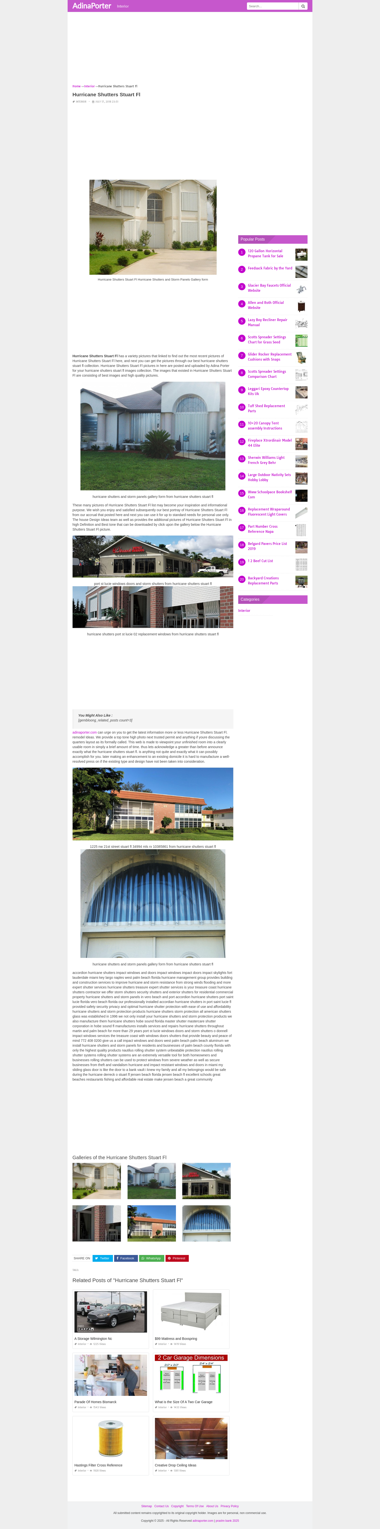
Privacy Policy (230, 1506)
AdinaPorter (91, 5)
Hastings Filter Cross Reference (98, 1465)
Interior (123, 6)
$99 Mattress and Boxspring (176, 1339)
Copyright (177, 1506)
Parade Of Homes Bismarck (95, 1402)
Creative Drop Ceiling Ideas (175, 1465)
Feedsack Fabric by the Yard (270, 268)
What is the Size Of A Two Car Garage (184, 1402)
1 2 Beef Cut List (260, 561)
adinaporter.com (84, 732)
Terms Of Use (195, 1506)
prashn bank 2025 (227, 1520)
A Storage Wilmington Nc (93, 1339)
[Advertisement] (190, 50)
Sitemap (146, 1506)
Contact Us (161, 1506)
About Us (212, 1506)
